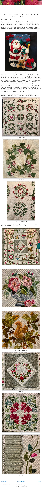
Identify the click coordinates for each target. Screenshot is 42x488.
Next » (39, 481)
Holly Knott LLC (24, 486)
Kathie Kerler (21, 8)
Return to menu (21, 481)
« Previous (4, 481)
